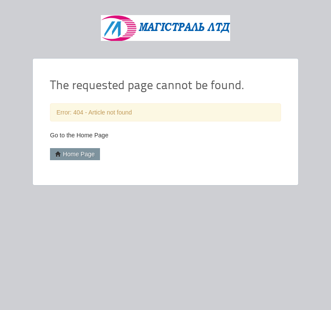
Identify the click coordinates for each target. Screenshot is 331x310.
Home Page (75, 154)
